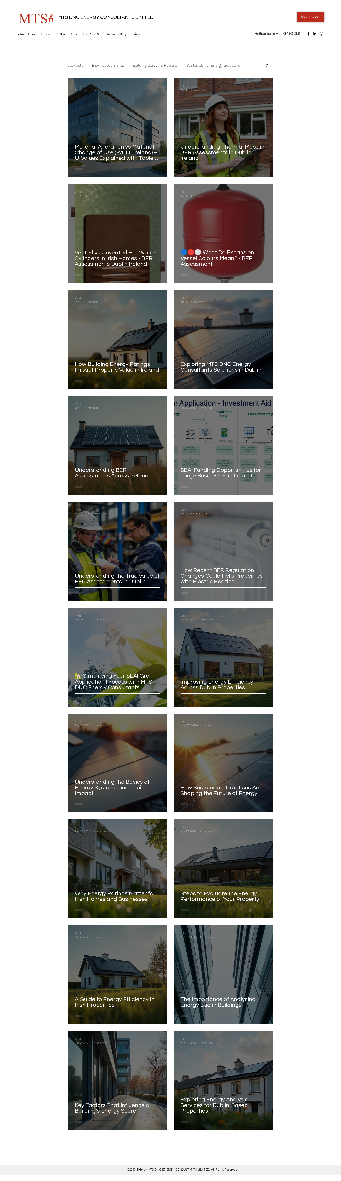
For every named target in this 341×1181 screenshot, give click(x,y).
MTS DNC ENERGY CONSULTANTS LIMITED (178, 1169)
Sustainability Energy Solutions (213, 65)
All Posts (75, 65)
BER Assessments (108, 65)
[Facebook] (308, 34)
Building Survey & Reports (155, 65)
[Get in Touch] (310, 17)
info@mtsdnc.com (266, 34)
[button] (46, 33)
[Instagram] (321, 34)
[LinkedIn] (315, 34)
